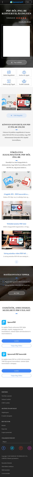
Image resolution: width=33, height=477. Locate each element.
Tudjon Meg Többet (16, 345)
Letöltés (16, 341)
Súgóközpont (5, 412)
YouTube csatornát (7, 396)
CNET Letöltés (6, 403)
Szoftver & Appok (24, 75)
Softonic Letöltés (6, 399)
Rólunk (4, 425)
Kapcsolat (4, 429)
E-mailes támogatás (7, 416)
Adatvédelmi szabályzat (7, 466)
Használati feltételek (7, 463)
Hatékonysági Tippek (9, 84)
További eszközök (24, 84)
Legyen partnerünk (7, 432)
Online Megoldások (9, 75)
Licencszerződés (6, 473)
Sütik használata (6, 470)
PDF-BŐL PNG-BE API (25, 22)
